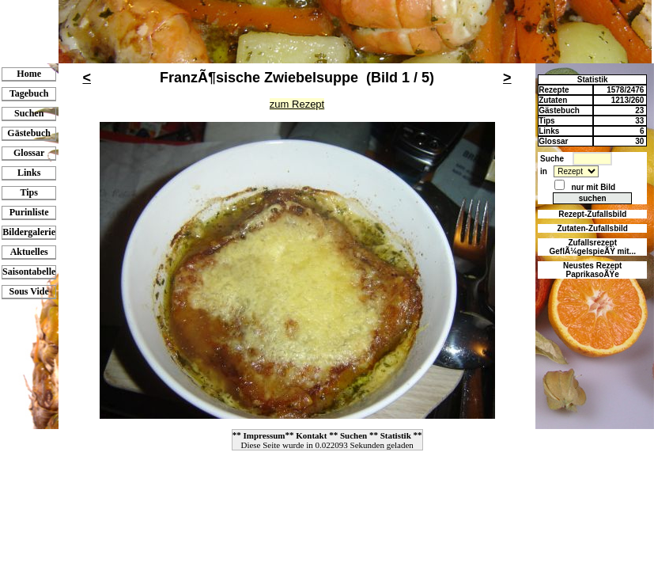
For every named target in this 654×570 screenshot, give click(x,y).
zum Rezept (297, 104)
